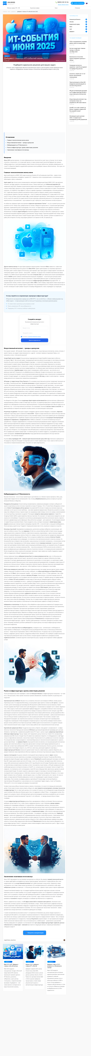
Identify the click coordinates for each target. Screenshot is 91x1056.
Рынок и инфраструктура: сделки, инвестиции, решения (22, 147)
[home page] (9, 3)
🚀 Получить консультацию (34, 933)
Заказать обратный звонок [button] (63, 4)
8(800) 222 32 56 (62, 2)
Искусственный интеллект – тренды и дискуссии (20, 142)
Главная (5, 11)
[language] (86, 3)
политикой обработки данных (34, 336)
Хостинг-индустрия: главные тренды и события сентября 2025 (77, 50)
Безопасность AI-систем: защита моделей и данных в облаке (77, 58)
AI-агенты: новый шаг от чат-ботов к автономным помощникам (78, 75)
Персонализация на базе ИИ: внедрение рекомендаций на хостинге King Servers (78, 83)
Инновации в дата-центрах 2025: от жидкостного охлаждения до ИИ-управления (78, 117)
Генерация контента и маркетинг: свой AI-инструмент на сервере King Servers (78, 66)
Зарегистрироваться (34, 340)
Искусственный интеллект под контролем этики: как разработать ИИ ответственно (78, 100)
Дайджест (13, 11)
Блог (9, 11)
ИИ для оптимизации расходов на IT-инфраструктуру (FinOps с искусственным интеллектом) (78, 92)
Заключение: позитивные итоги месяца (18, 150)
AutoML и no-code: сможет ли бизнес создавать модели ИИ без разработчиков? (78, 109)
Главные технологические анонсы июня (18, 140)
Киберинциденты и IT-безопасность (17, 145)
